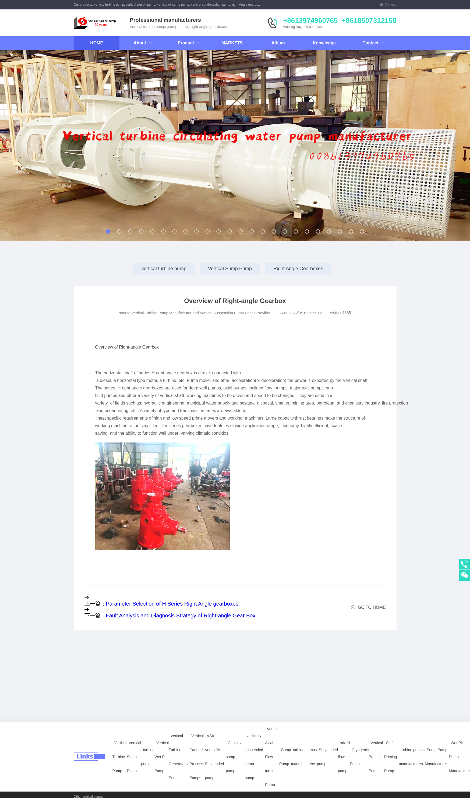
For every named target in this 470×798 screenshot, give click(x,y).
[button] (50, 148)
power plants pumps (88, 783)
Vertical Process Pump (376, 744)
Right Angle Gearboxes (298, 268)
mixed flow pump (344, 744)
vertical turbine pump (164, 268)
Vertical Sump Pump (230, 268)
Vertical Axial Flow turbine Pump (272, 744)
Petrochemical (171, 783)
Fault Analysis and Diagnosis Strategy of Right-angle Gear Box (181, 615)
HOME (96, 43)
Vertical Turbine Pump (119, 744)
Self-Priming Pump (390, 744)
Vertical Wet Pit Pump (161, 744)
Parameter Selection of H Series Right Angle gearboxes (172, 604)
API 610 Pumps (85, 790)
